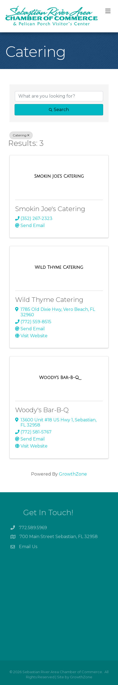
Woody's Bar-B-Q (42, 410)
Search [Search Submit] (59, 109)
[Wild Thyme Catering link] (59, 267)
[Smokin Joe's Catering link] (59, 176)
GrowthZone (73, 474)
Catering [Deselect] (21, 135)
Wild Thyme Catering (49, 300)
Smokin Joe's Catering (50, 209)
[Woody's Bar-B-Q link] (59, 377)
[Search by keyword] (59, 96)
